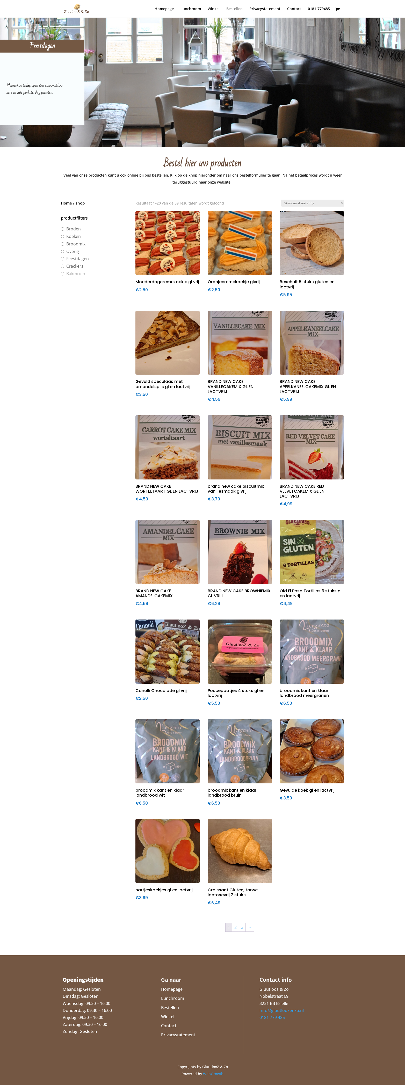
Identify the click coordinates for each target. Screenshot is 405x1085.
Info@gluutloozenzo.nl (281, 1010)
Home (66, 203)
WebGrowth (213, 1073)
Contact (294, 9)
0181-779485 (319, 9)
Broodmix (75, 244)
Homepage (164, 9)
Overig (72, 251)
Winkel (214, 9)
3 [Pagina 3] (242, 927)
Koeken (73, 236)
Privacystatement (264, 9)
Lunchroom (190, 9)
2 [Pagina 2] (235, 927)
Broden (73, 229)
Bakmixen (75, 273)
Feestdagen (77, 258)
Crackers (74, 266)
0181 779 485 (272, 1017)
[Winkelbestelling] (312, 203)
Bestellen (234, 9)
